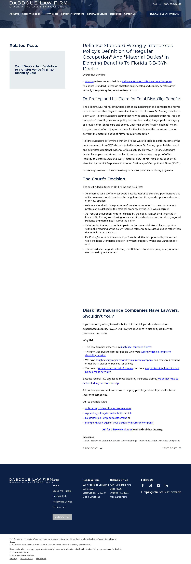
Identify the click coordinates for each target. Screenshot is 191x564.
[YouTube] (158, 485)
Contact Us (62, 517)
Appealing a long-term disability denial (108, 413)
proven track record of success (115, 368)
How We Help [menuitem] (51, 13)
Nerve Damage (129, 440)
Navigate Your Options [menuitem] (72, 13)
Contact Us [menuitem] (129, 13)
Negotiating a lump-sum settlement (106, 417)
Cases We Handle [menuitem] (31, 13)
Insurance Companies (169, 440)
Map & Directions (91, 496)
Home (56, 485)
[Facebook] (142, 485)
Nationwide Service (62, 501)
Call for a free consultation (117, 429)
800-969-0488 (172, 4)
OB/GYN (115, 440)
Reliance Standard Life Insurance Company (147, 81)
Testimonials (59, 507)
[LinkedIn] (166, 485)
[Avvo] (150, 485)
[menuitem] (13, 558)
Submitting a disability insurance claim (108, 408)
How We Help (60, 496)
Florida (89, 81)
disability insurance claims (135, 346)
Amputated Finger (148, 440)
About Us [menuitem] (14, 13)
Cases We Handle (62, 490)
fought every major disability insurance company (124, 359)
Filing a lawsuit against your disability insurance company (119, 422)
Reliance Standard (100, 440)
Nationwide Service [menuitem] (97, 13)
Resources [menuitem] (115, 13)
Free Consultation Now (164, 13)
